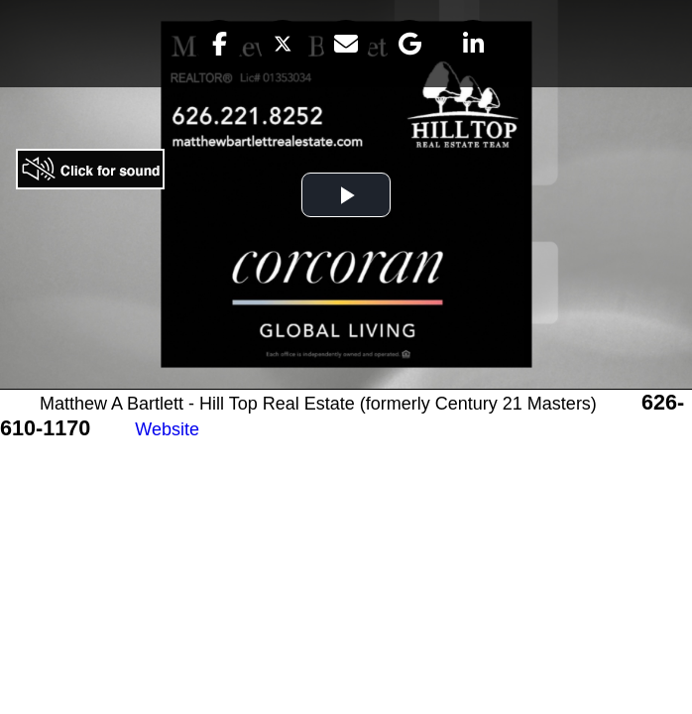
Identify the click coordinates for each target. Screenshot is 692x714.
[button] (219, 43)
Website (167, 429)
